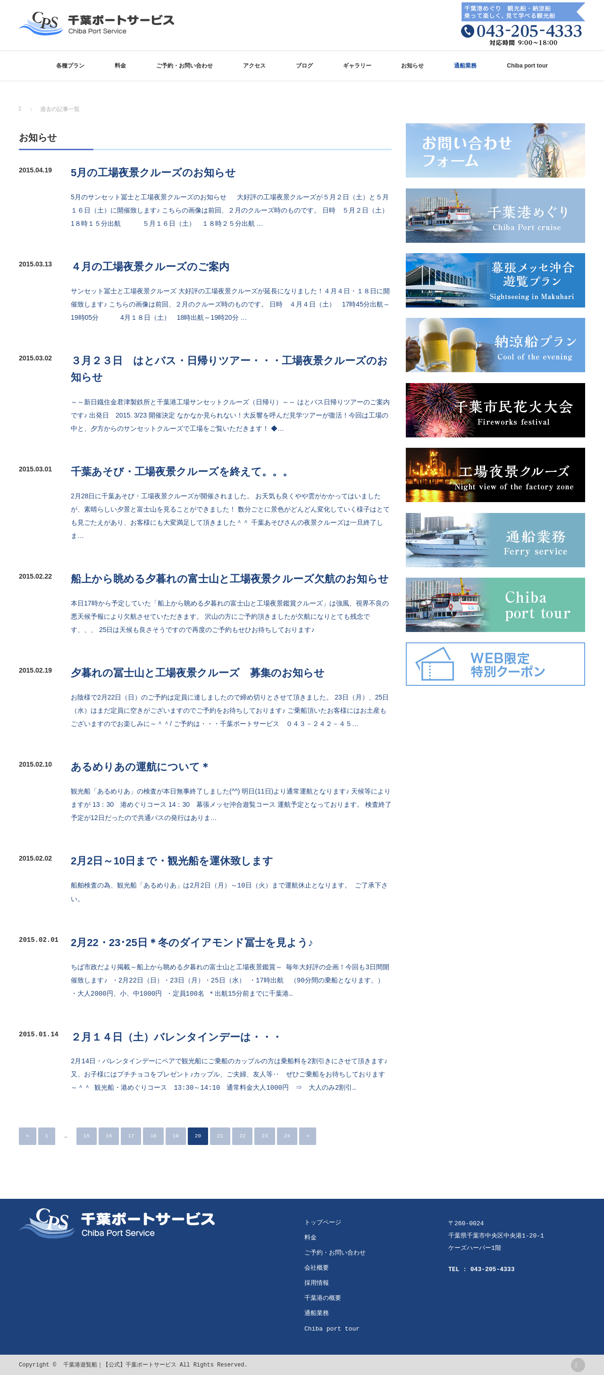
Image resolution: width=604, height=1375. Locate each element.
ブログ (304, 65)
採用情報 (316, 1282)
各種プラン (70, 65)
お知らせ (412, 65)
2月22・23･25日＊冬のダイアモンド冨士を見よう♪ (192, 942)
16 (109, 1135)
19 (176, 1135)
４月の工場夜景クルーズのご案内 (150, 267)
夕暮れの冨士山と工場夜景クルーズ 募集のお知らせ (198, 673)
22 (242, 1135)
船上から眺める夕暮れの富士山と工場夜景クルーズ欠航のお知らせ (230, 579)
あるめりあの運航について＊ (140, 767)
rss (578, 1364)
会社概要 (316, 1267)
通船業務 (465, 65)
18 (153, 1135)
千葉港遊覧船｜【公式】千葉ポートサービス (119, 1364)
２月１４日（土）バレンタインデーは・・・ (176, 1036)
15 (87, 1135)
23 (264, 1135)
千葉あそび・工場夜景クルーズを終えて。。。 (182, 472)
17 (131, 1135)
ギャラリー (357, 65)
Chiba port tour (527, 65)
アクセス (254, 65)
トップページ (322, 1222)
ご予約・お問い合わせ (184, 65)
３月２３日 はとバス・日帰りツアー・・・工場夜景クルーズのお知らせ (229, 369)
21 (220, 1135)
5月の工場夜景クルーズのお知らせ (153, 173)
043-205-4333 (492, 1268)
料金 (120, 65)
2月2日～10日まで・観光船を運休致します (172, 861)
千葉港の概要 (322, 1297)
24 (287, 1135)
